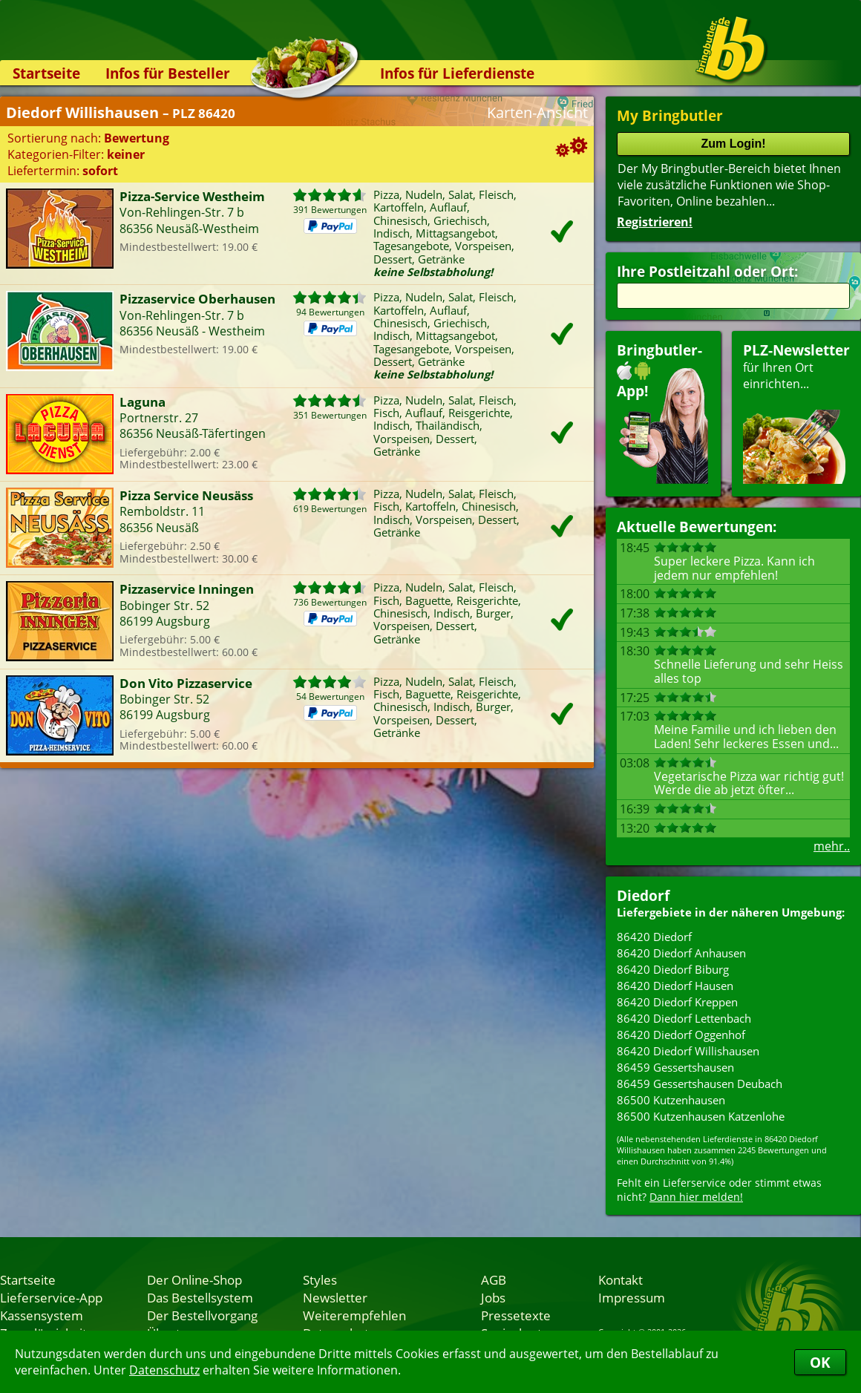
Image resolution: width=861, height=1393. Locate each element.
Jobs (493, 1297)
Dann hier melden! (696, 1197)
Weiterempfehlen (354, 1315)
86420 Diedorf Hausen (675, 985)
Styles (320, 1279)
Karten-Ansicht (537, 112)
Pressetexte (516, 1315)
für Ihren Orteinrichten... (796, 412)
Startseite (46, 73)
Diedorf (643, 895)
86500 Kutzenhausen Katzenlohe (701, 1116)
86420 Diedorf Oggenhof (681, 1034)
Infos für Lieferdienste (457, 73)
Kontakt (620, 1279)
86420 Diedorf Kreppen (677, 1001)
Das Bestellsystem (200, 1297)
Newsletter (335, 1297)
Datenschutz (164, 1370)
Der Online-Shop (194, 1279)
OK (820, 1362)
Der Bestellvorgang (202, 1315)
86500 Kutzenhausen (671, 1099)
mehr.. (831, 846)
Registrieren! (655, 222)
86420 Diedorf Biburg (673, 969)
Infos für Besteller (167, 73)
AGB (493, 1279)
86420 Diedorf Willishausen (688, 1050)
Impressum (631, 1297)
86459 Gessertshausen (675, 1067)
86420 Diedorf (654, 936)
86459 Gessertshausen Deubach (699, 1083)
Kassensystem (41, 1315)
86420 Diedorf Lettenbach (684, 1018)
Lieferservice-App (51, 1297)
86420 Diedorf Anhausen (681, 952)
